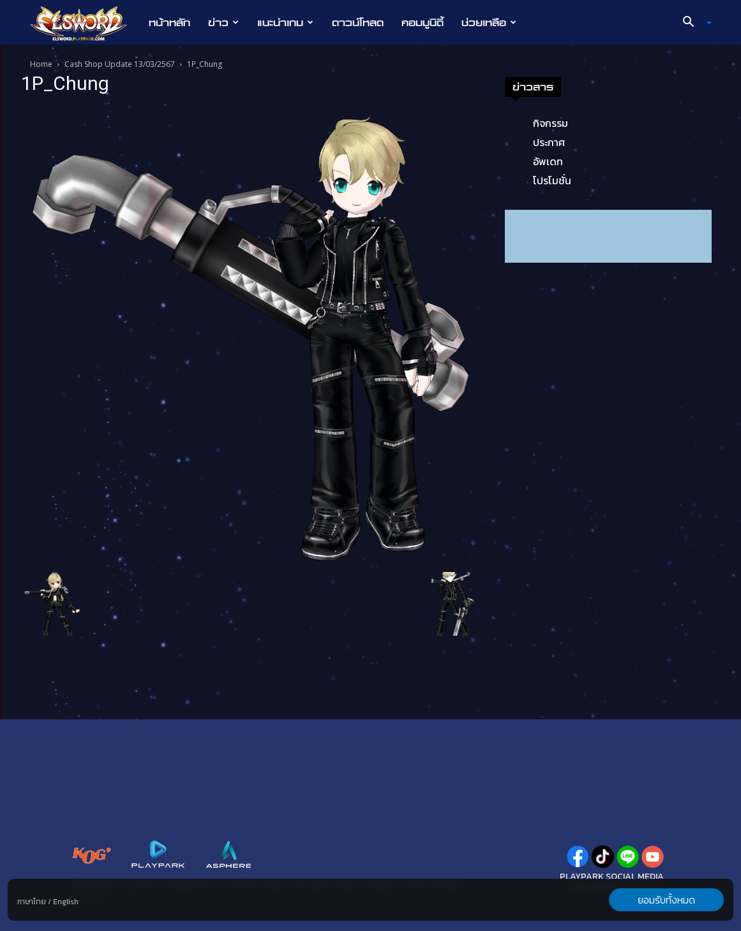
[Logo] (85, 23)
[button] (692, 23)
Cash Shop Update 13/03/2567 (119, 64)
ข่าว (223, 22)
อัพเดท (548, 161)
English (66, 901)
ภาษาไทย (31, 901)
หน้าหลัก (169, 22)
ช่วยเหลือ (488, 22)
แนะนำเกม (285, 22)
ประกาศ (549, 142)
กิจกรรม (550, 123)
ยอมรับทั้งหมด (666, 899)
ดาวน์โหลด (358, 22)
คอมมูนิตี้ (422, 22)
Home (41, 64)
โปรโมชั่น (552, 180)
